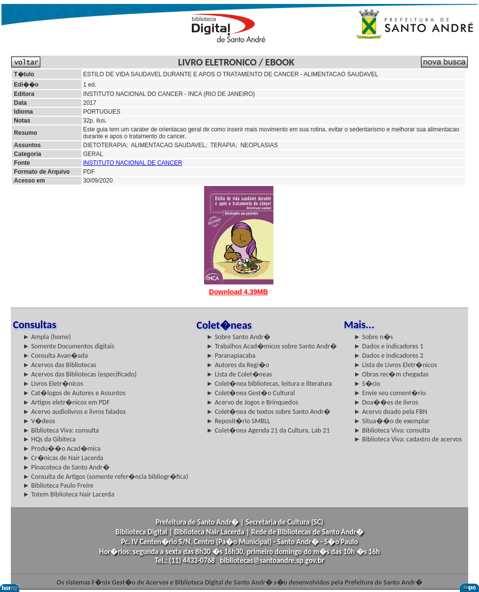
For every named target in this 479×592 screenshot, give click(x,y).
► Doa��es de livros (386, 402)
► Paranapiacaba (231, 355)
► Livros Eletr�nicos (53, 383)
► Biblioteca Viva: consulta (61, 430)
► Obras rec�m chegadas (391, 374)
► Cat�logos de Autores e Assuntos (74, 393)
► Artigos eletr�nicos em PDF (66, 402)
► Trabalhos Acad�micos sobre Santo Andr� (272, 346)
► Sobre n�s (373, 337)
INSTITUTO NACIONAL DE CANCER (132, 162)
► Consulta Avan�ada (55, 355)
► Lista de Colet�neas (239, 374)
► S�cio (367, 383)
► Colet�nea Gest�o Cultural (251, 393)
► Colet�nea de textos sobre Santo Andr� (269, 411)
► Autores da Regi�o (238, 365)
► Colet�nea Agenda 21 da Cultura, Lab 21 (268, 430)
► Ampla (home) (47, 337)
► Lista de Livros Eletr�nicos (395, 365)
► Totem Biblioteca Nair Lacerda (68, 494)
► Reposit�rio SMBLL (238, 421)
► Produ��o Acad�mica (61, 448)
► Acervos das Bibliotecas (59, 365)
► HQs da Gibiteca (49, 439)
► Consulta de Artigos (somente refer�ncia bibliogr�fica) (105, 476)
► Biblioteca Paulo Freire (58, 485)
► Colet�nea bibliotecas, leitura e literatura (269, 383)
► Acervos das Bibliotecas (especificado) (80, 374)
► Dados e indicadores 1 (388, 346)
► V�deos (39, 421)
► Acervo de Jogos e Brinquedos (253, 402)
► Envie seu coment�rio (389, 393)
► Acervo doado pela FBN (390, 411)
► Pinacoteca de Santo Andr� (66, 467)
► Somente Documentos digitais (68, 346)
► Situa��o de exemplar (391, 421)
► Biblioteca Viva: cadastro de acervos (408, 439)
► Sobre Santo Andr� (238, 337)
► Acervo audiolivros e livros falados (74, 411)
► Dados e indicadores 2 (388, 355)
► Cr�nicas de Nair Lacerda (63, 458)
